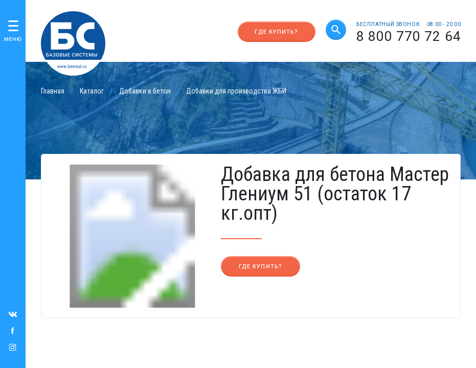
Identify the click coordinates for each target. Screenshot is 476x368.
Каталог (92, 91)
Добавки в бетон (145, 91)
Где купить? (276, 32)
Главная (52, 91)
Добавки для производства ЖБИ (236, 91)
